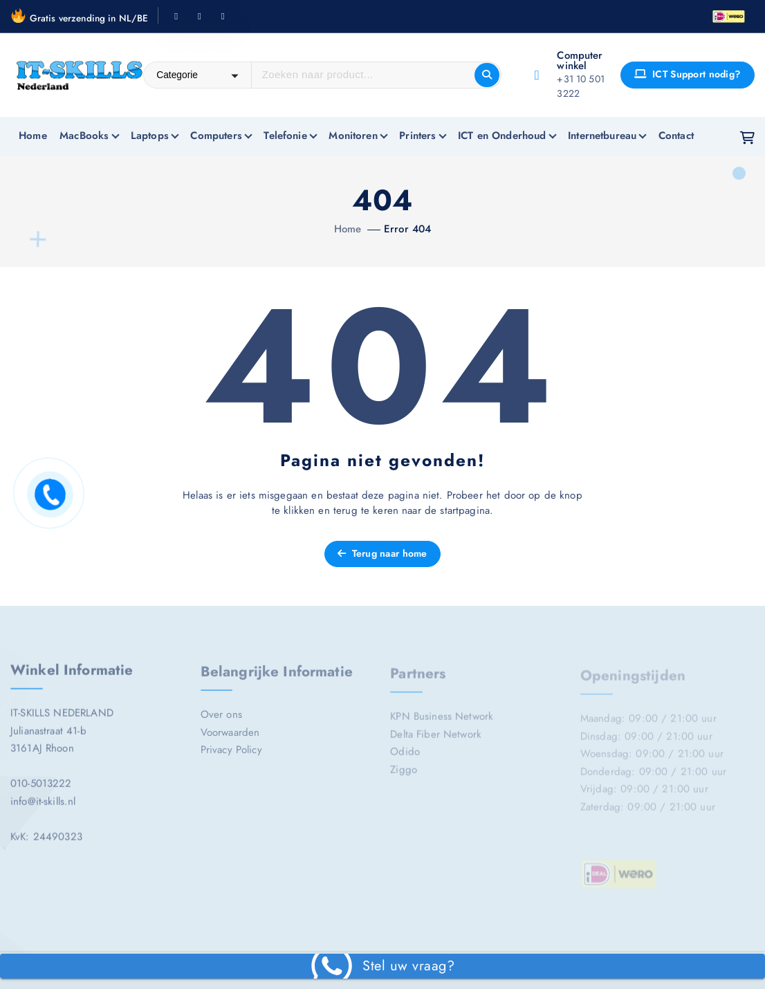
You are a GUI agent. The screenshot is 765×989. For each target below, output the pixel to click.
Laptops (150, 135)
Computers (215, 135)
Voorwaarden (230, 738)
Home (33, 135)
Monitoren (353, 135)
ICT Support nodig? (687, 74)
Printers (417, 135)
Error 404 (407, 229)
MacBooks (84, 135)
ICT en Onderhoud (502, 135)
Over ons (221, 720)
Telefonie (285, 135)
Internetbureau (602, 135)
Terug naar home (382, 553)
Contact (676, 135)
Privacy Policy (231, 756)
